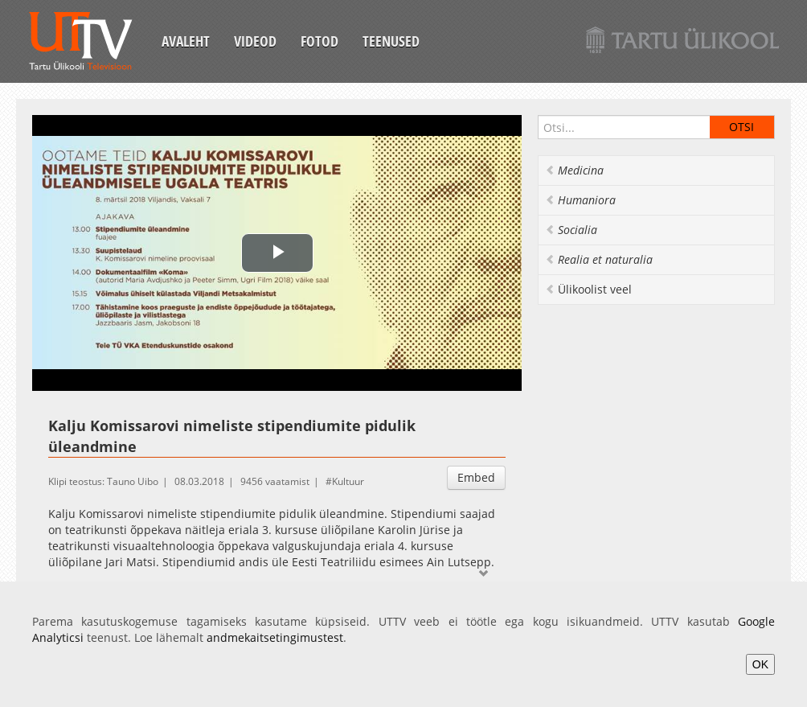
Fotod (319, 41)
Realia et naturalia (599, 259)
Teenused (391, 41)
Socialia (571, 229)
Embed (476, 477)
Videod (255, 41)
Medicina (574, 170)
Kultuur (348, 481)
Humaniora (580, 200)
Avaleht (186, 41)
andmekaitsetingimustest (275, 637)
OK (760, 664)
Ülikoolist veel (588, 289)
